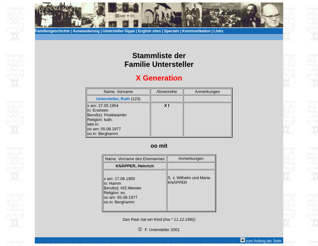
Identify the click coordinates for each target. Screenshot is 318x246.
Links (218, 31)
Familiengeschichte (52, 31)
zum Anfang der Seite (264, 241)
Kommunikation (196, 31)
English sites (149, 31)
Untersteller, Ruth (113, 98)
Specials (171, 31)
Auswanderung (86, 31)
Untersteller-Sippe (119, 31)
